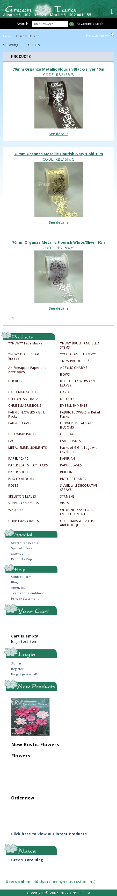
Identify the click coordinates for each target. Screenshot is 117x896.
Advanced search (90, 24)
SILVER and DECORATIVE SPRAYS (79, 488)
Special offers (21, 548)
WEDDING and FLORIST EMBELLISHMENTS (78, 512)
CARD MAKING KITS (23, 392)
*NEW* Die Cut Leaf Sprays (23, 356)
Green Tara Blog (27, 859)
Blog (14, 582)
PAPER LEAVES (71, 465)
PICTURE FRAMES (73, 479)
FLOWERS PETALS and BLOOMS (76, 425)
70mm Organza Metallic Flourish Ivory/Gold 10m (58, 153)
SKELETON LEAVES (22, 496)
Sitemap (17, 553)
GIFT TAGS (68, 434)
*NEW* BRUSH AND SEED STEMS (79, 345)
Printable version (97, 35)
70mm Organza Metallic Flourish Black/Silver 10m (58, 69)
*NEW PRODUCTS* (74, 361)
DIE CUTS (67, 399)
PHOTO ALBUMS (21, 479)
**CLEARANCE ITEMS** (78, 354)
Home (7, 36)
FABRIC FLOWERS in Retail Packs (80, 414)
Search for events (24, 543)
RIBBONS (67, 472)
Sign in (16, 663)
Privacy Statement (25, 598)
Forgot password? (24, 674)
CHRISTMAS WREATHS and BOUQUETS (77, 523)
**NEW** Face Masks (25, 343)
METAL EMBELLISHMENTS (27, 448)
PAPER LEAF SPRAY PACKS (28, 465)
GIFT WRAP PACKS (22, 434)
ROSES (13, 486)
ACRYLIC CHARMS (73, 368)
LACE (12, 441)
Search (22, 23)
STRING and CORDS (23, 503)
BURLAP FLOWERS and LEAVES (77, 383)
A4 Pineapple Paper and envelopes (27, 370)
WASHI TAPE (17, 510)
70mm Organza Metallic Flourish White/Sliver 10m (58, 242)
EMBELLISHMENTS (73, 406)
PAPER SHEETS (19, 472)
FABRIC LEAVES (19, 423)
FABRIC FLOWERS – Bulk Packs (26, 414)
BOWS (65, 374)
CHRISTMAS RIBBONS (24, 406)
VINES (64, 503)
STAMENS (67, 496)
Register (17, 669)
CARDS (65, 392)
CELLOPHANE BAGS (23, 399)
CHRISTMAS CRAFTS (23, 521)
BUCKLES (15, 381)
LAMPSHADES (70, 441)
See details (58, 133)
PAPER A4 (67, 459)
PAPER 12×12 (18, 459)
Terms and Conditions (27, 593)
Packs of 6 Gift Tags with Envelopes (79, 450)
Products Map (21, 559)
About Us (18, 587)
